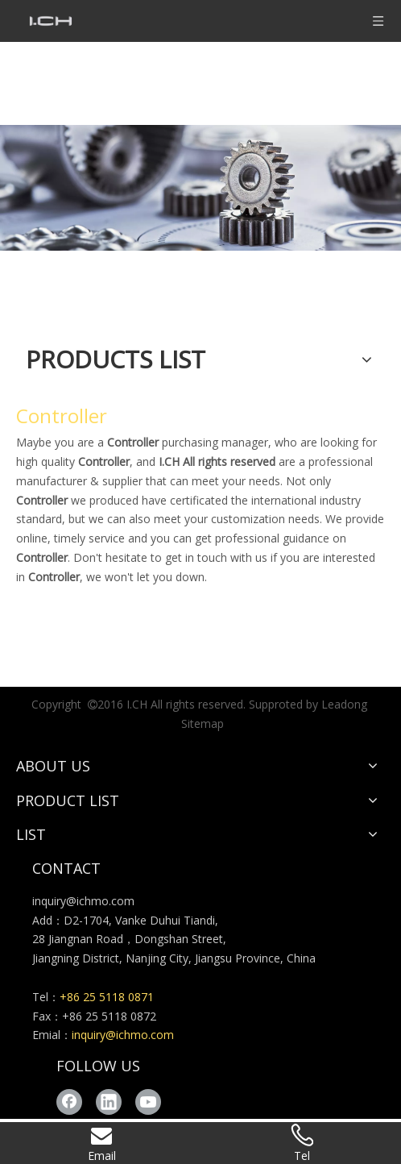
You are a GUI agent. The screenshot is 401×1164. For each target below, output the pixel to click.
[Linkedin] (109, 1102)
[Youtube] (148, 1102)
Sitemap (202, 723)
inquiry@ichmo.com (83, 900)
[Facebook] (69, 1102)
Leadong (344, 704)
